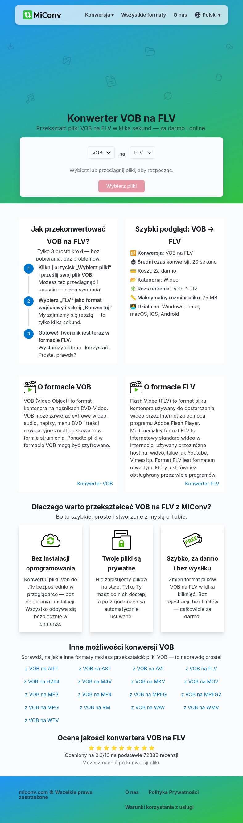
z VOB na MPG (42, 707)
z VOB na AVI (148, 668)
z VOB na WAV (148, 707)
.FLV (138, 153)
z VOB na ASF (95, 668)
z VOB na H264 (42, 681)
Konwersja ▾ (99, 14)
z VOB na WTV (42, 720)
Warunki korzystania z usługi (159, 806)
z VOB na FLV (201, 668)
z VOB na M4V (95, 681)
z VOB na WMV (201, 707)
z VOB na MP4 (95, 694)
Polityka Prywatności (174, 792)
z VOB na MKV (148, 681)
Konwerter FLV (202, 483)
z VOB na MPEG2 (201, 694)
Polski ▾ (207, 15)
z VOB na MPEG (148, 694)
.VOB (96, 153)
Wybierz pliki (121, 186)
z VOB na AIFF (41, 668)
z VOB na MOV (201, 681)
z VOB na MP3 (42, 694)
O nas (132, 792)
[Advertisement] (121, 68)
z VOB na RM (95, 707)
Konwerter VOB (95, 483)
